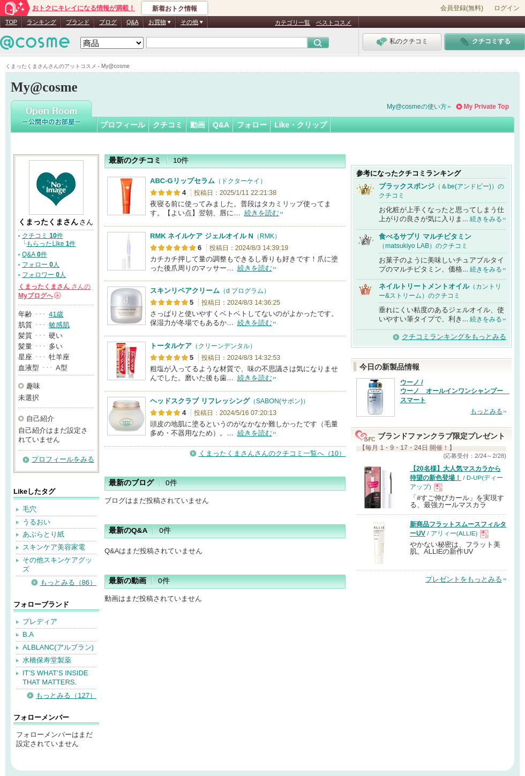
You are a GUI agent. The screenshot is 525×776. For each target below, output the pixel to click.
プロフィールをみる (63, 459)
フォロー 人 (40, 264)
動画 (197, 124)
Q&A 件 (34, 254)
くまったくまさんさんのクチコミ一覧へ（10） (272, 453)
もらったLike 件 (51, 243)
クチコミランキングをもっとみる (454, 337)
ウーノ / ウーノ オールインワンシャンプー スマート (454, 391)
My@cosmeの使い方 (417, 106)
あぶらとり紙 (43, 534)
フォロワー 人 (44, 274)
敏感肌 (59, 325)
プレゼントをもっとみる (463, 579)
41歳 (56, 314)
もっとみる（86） (68, 582)
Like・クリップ (300, 124)
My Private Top (486, 106)
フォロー (252, 124)
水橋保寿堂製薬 (46, 660)
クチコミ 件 (42, 235)
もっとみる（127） (66, 695)
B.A (28, 634)
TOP (11, 22)
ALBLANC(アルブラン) (58, 647)
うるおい (36, 522)
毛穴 (29, 509)
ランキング (41, 22)
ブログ (108, 22)
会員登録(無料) (461, 8)
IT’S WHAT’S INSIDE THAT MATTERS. (55, 677)
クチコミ (168, 124)
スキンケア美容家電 (53, 547)
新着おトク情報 (174, 8)
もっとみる (486, 411)
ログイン (507, 8)
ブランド (77, 22)
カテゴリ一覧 (292, 22)
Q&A (132, 22)
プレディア (39, 621)
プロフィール (122, 124)
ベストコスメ (333, 22)
